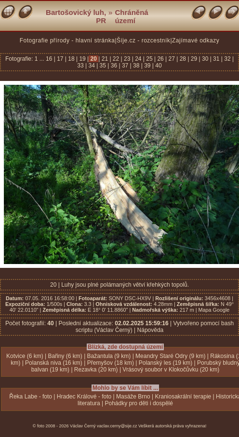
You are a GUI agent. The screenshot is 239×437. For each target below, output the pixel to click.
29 (194, 58)
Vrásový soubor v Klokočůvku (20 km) (170, 369)
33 (81, 65)
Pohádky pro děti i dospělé (139, 403)
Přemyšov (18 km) (110, 362)
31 (216, 58)
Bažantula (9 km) (109, 356)
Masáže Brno (133, 396)
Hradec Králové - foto (84, 396)
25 (149, 58)
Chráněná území (131, 16)
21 (104, 58)
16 (50, 58)
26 (160, 58)
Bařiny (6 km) (65, 356)
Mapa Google (214, 310)
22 (116, 58)
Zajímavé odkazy (195, 40)
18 (71, 58)
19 (82, 58)
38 (136, 65)
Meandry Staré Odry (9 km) (170, 356)
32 (227, 58)
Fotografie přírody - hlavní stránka (67, 40)
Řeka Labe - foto (30, 396)
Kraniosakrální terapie (183, 396)
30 (205, 58)
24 (138, 58)
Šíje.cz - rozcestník (143, 40)
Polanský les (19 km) (165, 362)
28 (182, 58)
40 (158, 65)
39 (147, 65)
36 (114, 65)
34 (91, 65)
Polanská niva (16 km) (53, 362)
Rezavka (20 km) (96, 369)
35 (102, 65)
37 (125, 65)
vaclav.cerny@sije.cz (117, 426)
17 (60, 58)
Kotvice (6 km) (24, 356)
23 (127, 58)
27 (171, 58)
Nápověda (150, 330)
